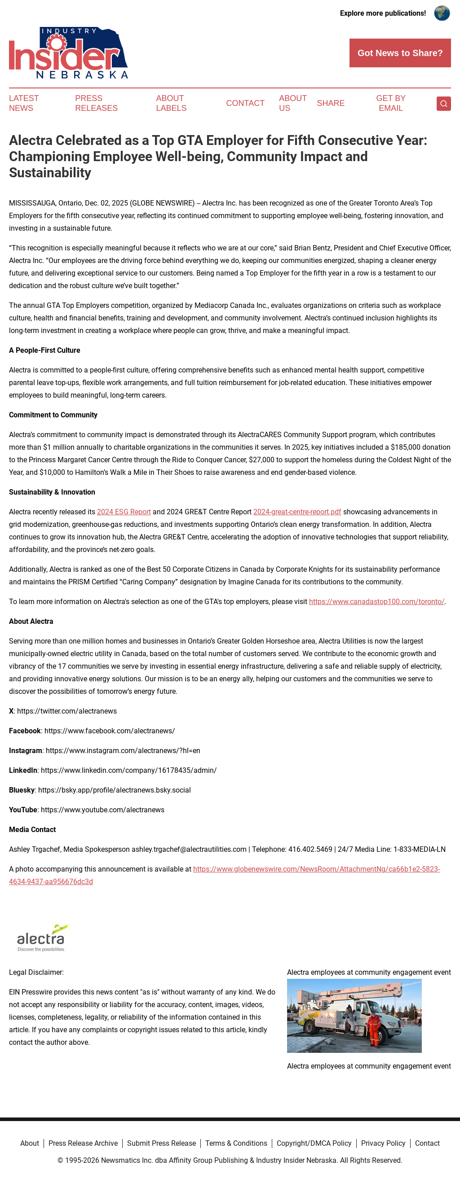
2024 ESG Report (124, 512)
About (29, 1143)
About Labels (171, 103)
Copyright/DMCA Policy (314, 1143)
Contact (245, 103)
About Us (293, 103)
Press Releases (96, 103)
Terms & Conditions (236, 1143)
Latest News (24, 103)
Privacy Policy (383, 1143)
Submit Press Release (161, 1143)
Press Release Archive (83, 1143)
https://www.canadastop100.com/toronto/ (377, 601)
